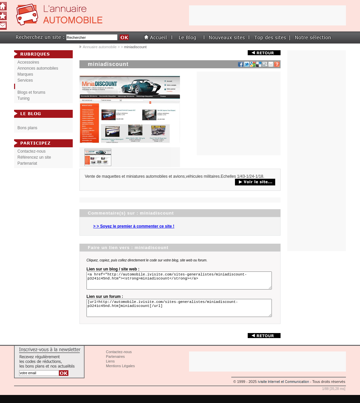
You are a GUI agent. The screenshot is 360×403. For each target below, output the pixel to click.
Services (25, 80)
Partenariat (27, 163)
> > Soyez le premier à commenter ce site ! (133, 226)
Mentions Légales (120, 374)
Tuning (23, 98)
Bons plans (27, 128)
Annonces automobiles (37, 68)
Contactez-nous (31, 151)
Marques (25, 74)
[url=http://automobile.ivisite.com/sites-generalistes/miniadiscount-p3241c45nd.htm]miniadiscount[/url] (180, 314)
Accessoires (28, 62)
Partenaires (115, 364)
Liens (110, 369)
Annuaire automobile (100, 47)
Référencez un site (34, 157)
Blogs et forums (31, 92)
